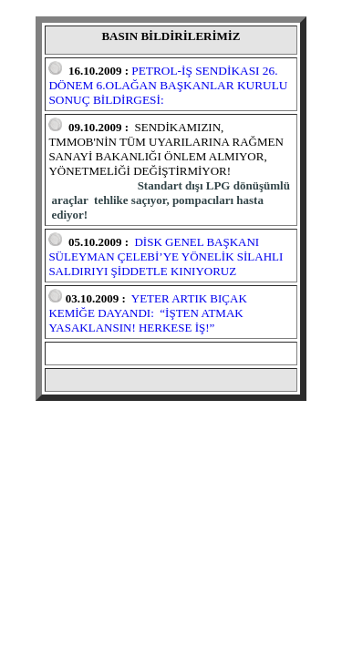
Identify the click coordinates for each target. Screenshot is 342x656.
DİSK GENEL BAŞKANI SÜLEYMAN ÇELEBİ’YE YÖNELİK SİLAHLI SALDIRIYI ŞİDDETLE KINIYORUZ (165, 256)
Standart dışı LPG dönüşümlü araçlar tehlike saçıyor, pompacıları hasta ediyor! (170, 200)
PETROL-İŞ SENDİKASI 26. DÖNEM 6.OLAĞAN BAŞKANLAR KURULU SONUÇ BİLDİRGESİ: (167, 85)
